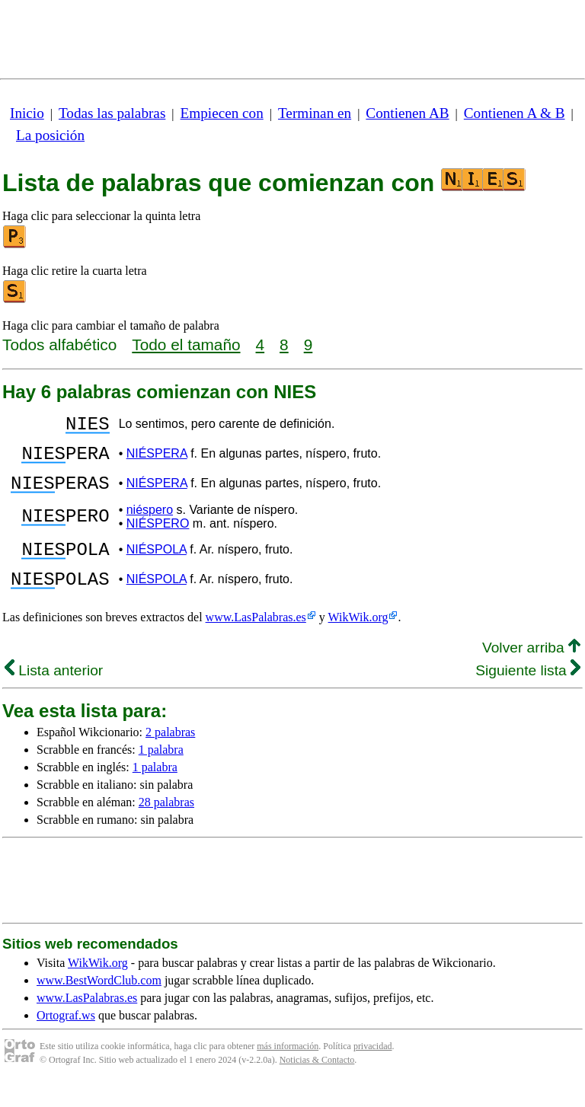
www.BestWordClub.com (99, 1003)
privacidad (372, 1069)
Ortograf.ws (66, 1038)
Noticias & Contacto (317, 1082)
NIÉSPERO (158, 537)
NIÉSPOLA (156, 565)
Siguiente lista (527, 693)
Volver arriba (531, 670)
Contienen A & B (514, 113)
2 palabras (170, 754)
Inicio (27, 113)
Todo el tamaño (186, 344)
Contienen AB (407, 113)
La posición (50, 135)
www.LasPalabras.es (256, 639)
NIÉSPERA (156, 460)
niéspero (149, 523)
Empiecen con (222, 113)
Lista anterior (54, 693)
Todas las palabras (112, 113)
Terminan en (314, 113)
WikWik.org (358, 639)
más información (287, 1069)
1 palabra (161, 772)
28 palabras (166, 824)
